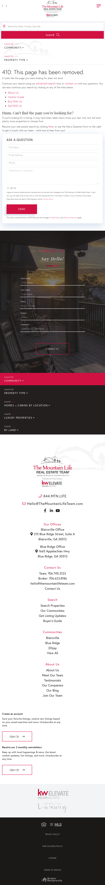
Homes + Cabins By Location (26, 405)
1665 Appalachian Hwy (52, 551)
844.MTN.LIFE (53, 496)
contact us (71, 83)
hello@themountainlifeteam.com (52, 584)
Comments (25, 325)
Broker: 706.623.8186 (52, 579)
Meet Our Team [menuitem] (52, 677)
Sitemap (52, 860)
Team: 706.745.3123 (52, 574)
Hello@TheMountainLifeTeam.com (52, 503)
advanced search (46, 83)
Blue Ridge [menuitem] (52, 644)
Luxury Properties (18, 417)
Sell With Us (15, 105)
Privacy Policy (48, 199)
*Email (23, 302)
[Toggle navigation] (99, 5)
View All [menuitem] (52, 655)
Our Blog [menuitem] (52, 693)
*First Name (25, 279)
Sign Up (14, 739)
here (50, 126)
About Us (13, 92)
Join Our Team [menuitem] (52, 698)
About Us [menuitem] (52, 672)
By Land (10, 430)
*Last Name (25, 290)
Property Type (15, 393)
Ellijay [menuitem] (52, 650)
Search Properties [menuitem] (52, 606)
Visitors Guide (16, 97)
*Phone (23, 313)
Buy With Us (15, 101)
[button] (52, 35)
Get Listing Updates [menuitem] (52, 617)
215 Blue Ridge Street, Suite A (52, 534)
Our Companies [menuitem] (52, 688)
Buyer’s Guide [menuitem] (52, 622)
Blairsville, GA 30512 (52, 539)
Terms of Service (70, 217)
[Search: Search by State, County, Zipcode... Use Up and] (52, 26)
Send (21, 209)
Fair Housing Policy (52, 848)
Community (12, 380)
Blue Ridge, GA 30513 (52, 556)
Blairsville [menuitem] (52, 639)
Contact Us (52, 348)
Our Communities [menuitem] (52, 612)
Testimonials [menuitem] (52, 682)
